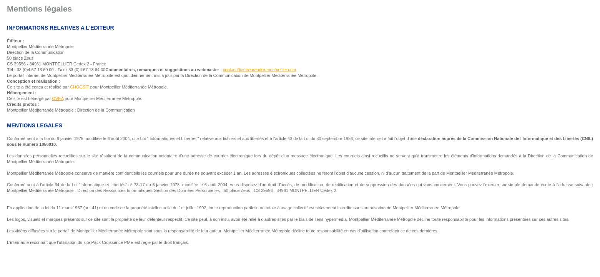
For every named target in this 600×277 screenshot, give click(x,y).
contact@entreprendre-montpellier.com (259, 69)
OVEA (57, 98)
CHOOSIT (79, 87)
